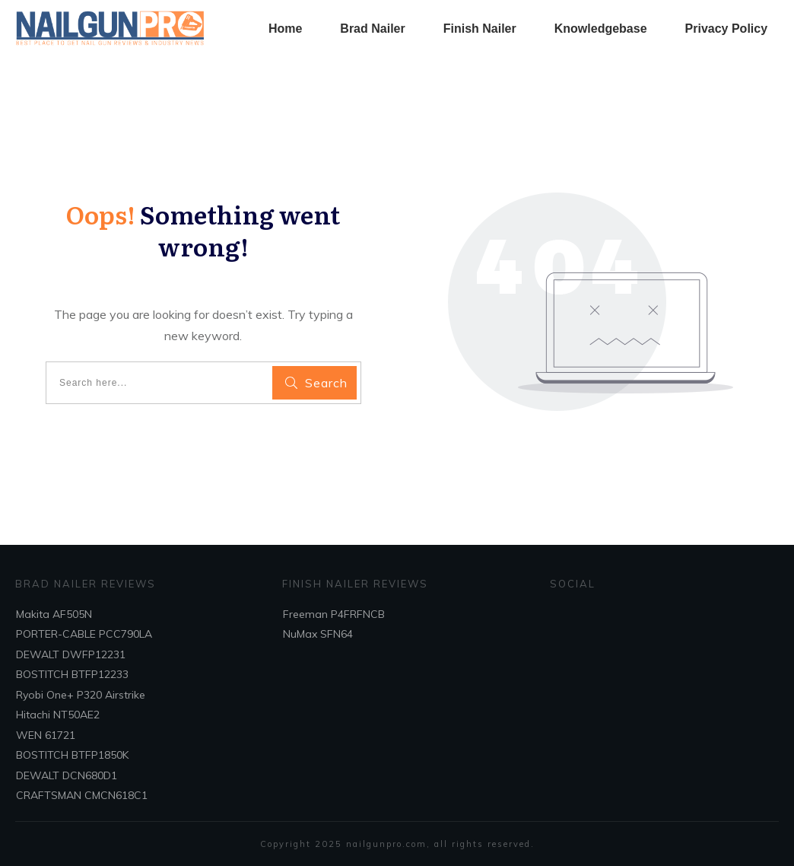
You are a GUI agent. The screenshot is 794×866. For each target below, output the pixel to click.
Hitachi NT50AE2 (58, 714)
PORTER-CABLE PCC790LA (84, 634)
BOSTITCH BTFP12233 (72, 674)
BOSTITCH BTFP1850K (72, 755)
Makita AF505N (54, 614)
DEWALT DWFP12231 (70, 654)
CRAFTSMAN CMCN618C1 (82, 795)
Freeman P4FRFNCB (334, 614)
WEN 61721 (45, 735)
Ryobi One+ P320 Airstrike (80, 695)
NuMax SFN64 (318, 634)
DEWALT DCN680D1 (66, 775)
